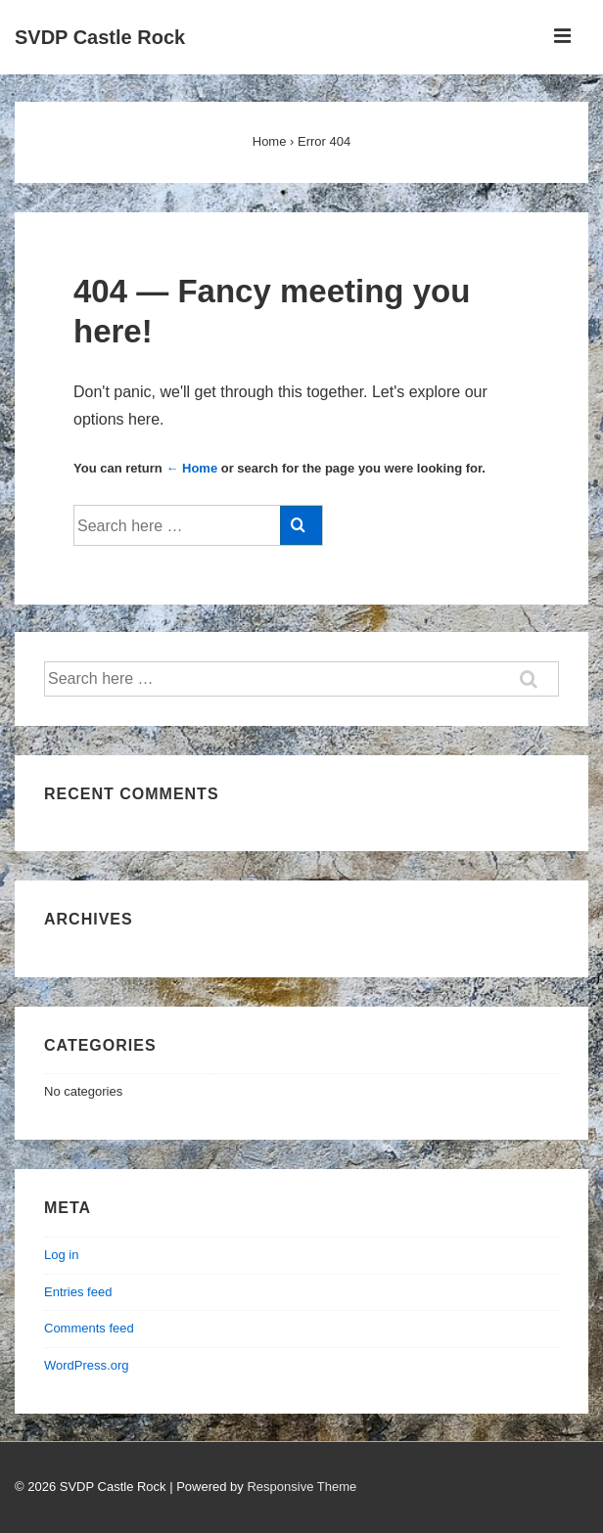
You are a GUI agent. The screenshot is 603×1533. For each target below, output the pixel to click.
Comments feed (89, 1328)
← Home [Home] (191, 468)
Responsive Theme (301, 1486)
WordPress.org (86, 1365)
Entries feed (78, 1292)
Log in (61, 1254)
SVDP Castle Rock (100, 37)
